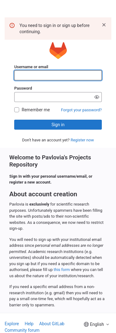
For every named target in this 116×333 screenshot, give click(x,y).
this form (62, 269)
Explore (12, 323)
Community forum (22, 330)
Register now (82, 140)
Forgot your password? (81, 110)
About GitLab (51, 323)
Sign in (58, 124)
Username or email (31, 66)
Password (23, 88)
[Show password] (97, 97)
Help (29, 323)
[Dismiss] (104, 25)
